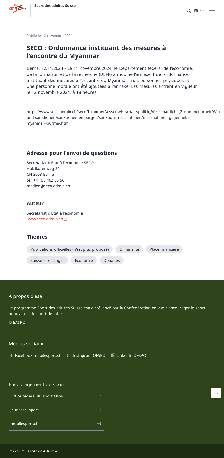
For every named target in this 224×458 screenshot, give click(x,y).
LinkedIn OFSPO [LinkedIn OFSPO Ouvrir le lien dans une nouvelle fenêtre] (128, 355)
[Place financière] (164, 249)
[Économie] (84, 260)
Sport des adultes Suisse (55, 5)
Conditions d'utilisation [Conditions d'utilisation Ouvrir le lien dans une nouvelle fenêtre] (43, 451)
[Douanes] (112, 260)
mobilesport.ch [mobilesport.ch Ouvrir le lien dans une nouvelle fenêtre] (56, 423)
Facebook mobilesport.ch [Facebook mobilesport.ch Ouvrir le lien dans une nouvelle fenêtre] (35, 355)
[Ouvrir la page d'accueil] (42, 10)
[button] (216, 393)
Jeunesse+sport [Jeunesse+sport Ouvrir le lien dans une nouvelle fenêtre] (56, 410)
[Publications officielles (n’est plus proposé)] (70, 249)
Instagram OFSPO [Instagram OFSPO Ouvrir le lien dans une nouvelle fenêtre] (85, 355)
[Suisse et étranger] (47, 260)
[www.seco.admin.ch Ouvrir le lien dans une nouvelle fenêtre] (47, 219)
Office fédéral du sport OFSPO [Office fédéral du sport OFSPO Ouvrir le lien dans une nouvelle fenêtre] (56, 396)
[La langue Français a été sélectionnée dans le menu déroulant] (199, 10)
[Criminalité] (129, 249)
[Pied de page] (112, 451)
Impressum (16, 451)
